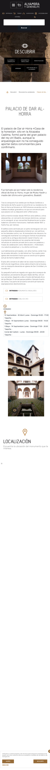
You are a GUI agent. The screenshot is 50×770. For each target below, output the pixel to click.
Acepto (8, 761)
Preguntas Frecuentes (35, 666)
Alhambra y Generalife (11, 61)
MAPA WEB (8, 702)
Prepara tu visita (34, 668)
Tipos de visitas (33, 661)
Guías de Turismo (34, 673)
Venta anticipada (34, 659)
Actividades (9, 683)
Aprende (18, 69)
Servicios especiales (35, 671)
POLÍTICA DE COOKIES (11, 716)
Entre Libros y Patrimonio (13, 694)
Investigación (39, 61)
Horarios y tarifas (34, 664)
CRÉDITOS (8, 720)
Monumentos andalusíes (25, 61)
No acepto (40, 761)
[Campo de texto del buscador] (24, 23)
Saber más (5, 765)
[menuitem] (17, 17)
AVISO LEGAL (9, 706)
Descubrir (13, 92)
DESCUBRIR (25, 52)
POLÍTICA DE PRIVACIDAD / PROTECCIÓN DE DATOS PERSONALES (13, 711)
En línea (7, 690)
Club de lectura (10, 692)
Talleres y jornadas (11, 687)
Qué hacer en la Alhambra (32, 69)
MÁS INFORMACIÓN (12, 620)
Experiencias (9, 685)
